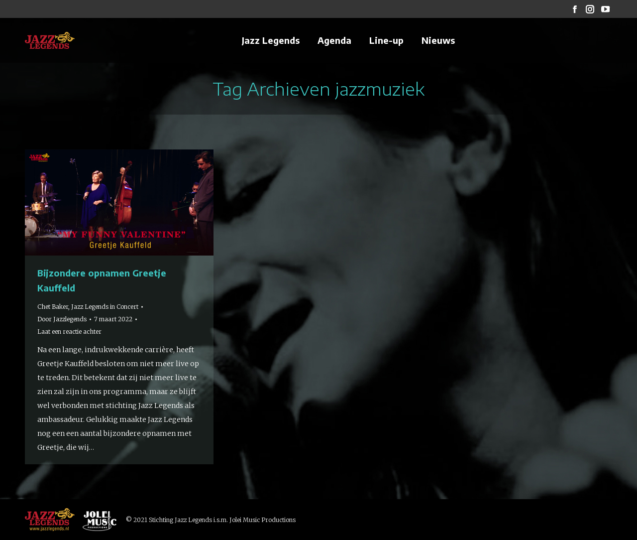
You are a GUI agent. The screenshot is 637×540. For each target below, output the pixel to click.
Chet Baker (52, 306)
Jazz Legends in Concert (104, 306)
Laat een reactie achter (69, 331)
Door (62, 319)
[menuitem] (271, 40)
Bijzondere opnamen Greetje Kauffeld (101, 280)
